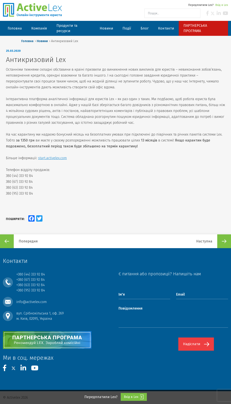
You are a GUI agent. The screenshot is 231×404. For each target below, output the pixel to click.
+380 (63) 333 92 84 (30, 285)
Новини (42, 41)
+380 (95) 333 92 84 (30, 290)
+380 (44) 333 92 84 (30, 274)
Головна (27, 41)
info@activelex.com (31, 302)
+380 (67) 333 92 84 (30, 279)
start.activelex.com (52, 158)
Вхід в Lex (221, 5)
